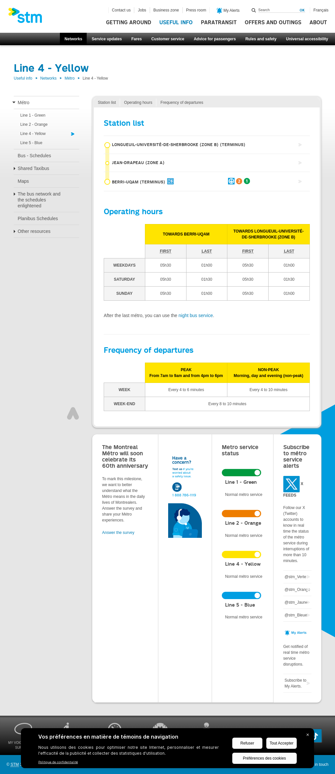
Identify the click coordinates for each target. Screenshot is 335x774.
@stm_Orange (297, 589)
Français (320, 10)
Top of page (73, 413)
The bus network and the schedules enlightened (39, 199)
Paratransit (219, 23)
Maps (23, 181)
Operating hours (138, 102)
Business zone (166, 10)
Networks (73, 39)
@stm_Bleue (296, 615)
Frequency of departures (181, 102)
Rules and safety (260, 39)
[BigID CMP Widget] (167, 750)
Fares (136, 39)
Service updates (107, 39)
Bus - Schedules (34, 155)
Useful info (176, 23)
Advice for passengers (215, 39)
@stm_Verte (295, 577)
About (318, 23)
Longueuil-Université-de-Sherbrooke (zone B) (174, 145)
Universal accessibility (307, 39)
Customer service (167, 39)
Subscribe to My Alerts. (296, 683)
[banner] (28, 17)
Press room (196, 10)
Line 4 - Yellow (32, 133)
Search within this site (254, 10)
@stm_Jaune (296, 602)
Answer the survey (118, 532)
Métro (69, 78)
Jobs (142, 10)
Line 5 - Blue (31, 143)
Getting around (128, 23)
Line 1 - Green (32, 115)
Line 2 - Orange (33, 124)
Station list (107, 102)
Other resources (34, 231)
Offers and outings (273, 23)
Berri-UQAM (177, 181)
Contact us (121, 10)
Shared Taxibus (33, 168)
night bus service (196, 315)
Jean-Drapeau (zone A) (134, 163)
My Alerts (228, 11)
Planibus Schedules (38, 218)
